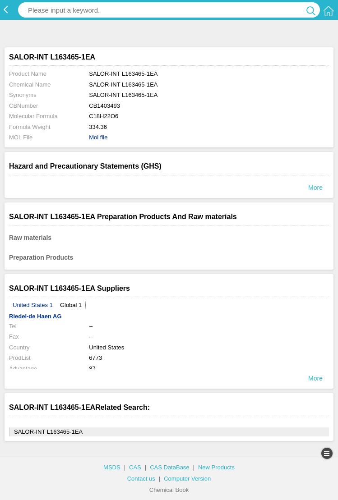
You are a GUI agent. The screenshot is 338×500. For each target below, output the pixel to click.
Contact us (141, 478)
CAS (135, 467)
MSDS (111, 467)
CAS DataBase (169, 467)
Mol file (98, 137)
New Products (216, 467)
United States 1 (33, 305)
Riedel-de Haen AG (35, 316)
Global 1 (71, 305)
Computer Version (187, 478)
